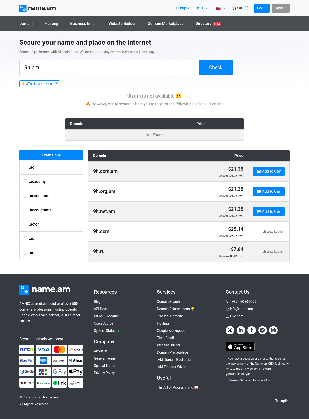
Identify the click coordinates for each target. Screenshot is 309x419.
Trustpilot (183, 8)
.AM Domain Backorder (174, 360)
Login (262, 8)
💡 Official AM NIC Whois (39, 83)
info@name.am (241, 309)
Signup (281, 8)
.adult (31, 252)
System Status (106, 331)
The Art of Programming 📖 (177, 387)
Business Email (83, 23)
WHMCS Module (106, 316)
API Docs (101, 309)
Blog (97, 302)
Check (215, 67)
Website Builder (122, 23)
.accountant (36, 195)
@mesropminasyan (238, 374)
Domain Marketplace (165, 23)
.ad (28, 238)
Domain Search (168, 302)
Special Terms (104, 366)
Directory (208, 23)
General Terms (105, 358)
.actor (31, 224)
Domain (26, 23)
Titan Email (165, 338)
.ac (28, 167)
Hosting (51, 23)
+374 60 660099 (244, 302)
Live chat (236, 316)
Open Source (103, 323)
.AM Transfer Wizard (172, 367)
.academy (34, 181)
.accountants (37, 210)
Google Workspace (171, 331)
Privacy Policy (104, 373)
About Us (101, 351)
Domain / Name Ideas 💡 (176, 309)
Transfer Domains (170, 316)
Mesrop (234, 380)
